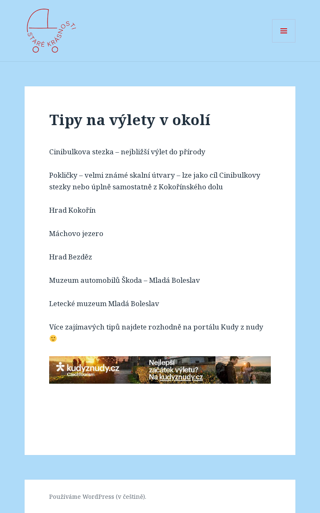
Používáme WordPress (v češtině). (97, 496)
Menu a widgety (283, 42)
